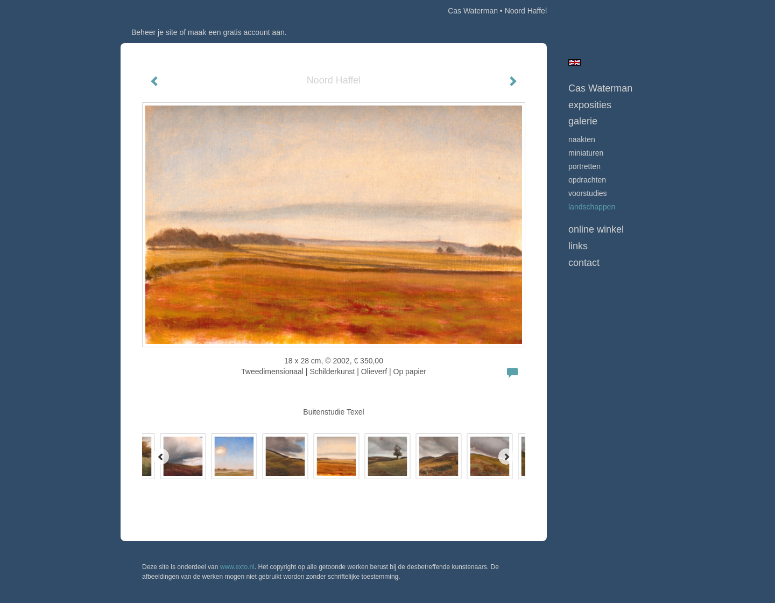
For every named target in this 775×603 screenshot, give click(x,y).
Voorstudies (587, 193)
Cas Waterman (473, 10)
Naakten (581, 139)
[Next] (506, 456)
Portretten (584, 166)
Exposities (589, 105)
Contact (584, 262)
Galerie (582, 121)
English (574, 62)
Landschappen (591, 206)
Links (578, 246)
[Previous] (161, 456)
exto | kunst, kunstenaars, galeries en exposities (151, 11)
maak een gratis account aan (236, 32)
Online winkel (596, 229)
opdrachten (587, 180)
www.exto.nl (237, 567)
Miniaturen (585, 153)
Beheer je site (154, 32)
